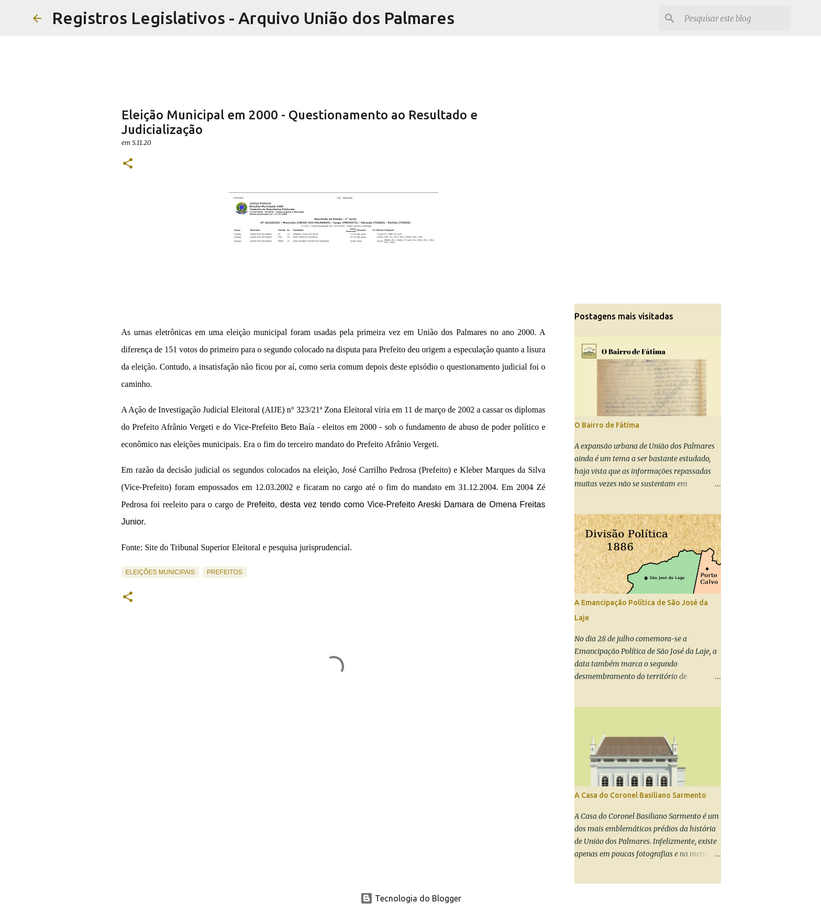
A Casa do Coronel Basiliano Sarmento (640, 795)
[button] (127, 164)
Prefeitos (224, 572)
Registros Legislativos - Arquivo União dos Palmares (253, 17)
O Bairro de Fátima (606, 425)
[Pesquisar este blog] (735, 18)
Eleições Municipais (160, 572)
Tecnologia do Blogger (410, 898)
